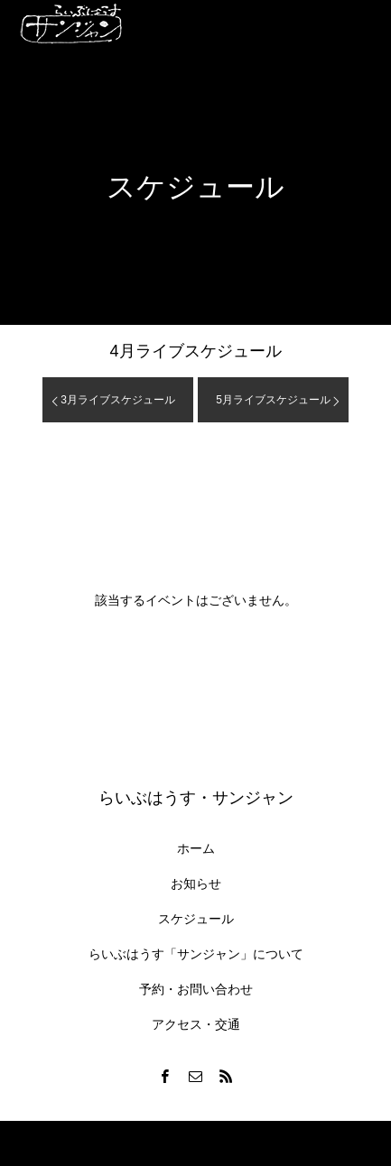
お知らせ (196, 883)
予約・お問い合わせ (196, 989)
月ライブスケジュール (195, 351)
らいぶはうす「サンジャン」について (195, 954)
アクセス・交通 (196, 1024)
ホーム (196, 848)
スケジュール (196, 918)
